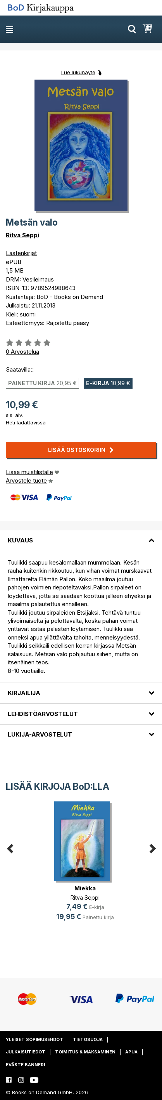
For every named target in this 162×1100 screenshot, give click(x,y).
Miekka (85, 888)
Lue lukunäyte (78, 72)
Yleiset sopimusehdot (34, 1039)
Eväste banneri (25, 1064)
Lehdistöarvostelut (43, 714)
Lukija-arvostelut (40, 734)
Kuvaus (20, 540)
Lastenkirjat (21, 253)
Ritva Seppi (22, 235)
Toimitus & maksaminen (85, 1052)
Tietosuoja (88, 1039)
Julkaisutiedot (25, 1052)
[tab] (81, 536)
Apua (131, 1052)
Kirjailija (24, 693)
